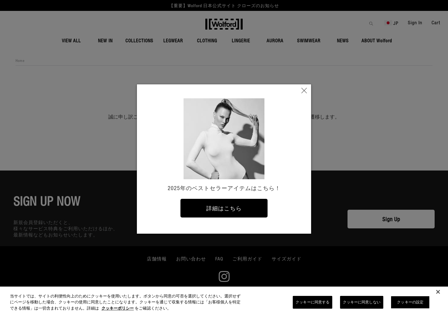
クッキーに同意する (312, 304)
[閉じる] (438, 294)
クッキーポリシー (117, 310)
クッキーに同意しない (361, 304)
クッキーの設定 (410, 304)
